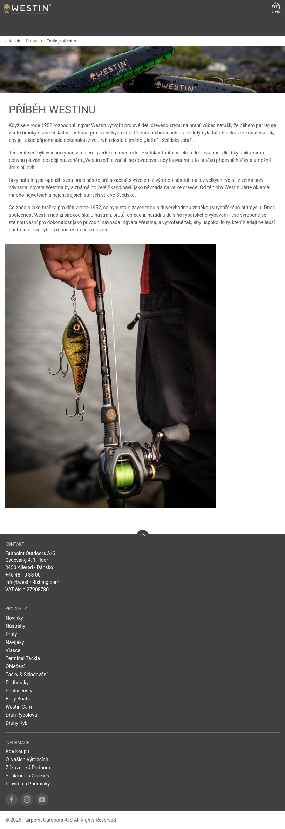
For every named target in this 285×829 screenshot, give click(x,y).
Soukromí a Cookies (27, 775)
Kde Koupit (17, 751)
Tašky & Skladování (27, 674)
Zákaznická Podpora (28, 767)
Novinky (14, 618)
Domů (32, 41)
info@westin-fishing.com (32, 582)
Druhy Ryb (17, 723)
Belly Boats (18, 699)
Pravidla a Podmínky (28, 784)
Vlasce (13, 650)
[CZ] (27, 9)
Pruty (11, 634)
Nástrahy (15, 626)
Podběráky (17, 682)
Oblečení (15, 666)
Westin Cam (19, 707)
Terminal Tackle (23, 658)
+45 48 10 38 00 (23, 575)
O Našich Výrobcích (27, 759)
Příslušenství (20, 690)
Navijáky (15, 642)
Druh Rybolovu (21, 715)
